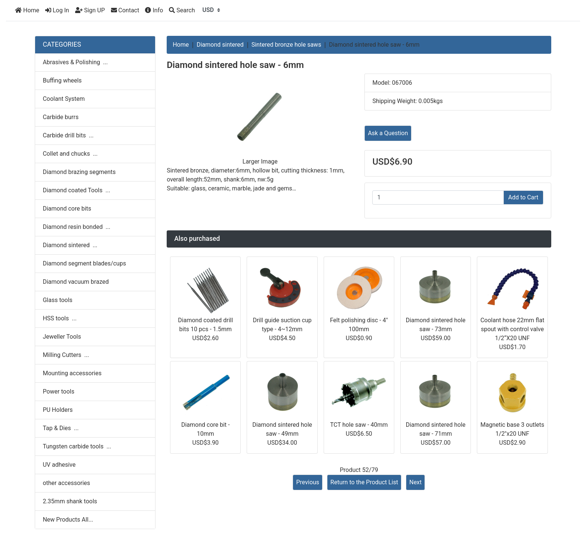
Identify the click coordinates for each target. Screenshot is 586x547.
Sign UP (90, 10)
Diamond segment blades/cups (84, 263)
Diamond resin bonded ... (76, 226)
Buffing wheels (62, 80)
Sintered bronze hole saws (286, 44)
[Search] (182, 10)
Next (415, 482)
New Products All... (68, 519)
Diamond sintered (220, 44)
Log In (57, 10)
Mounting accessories (72, 373)
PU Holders (58, 409)
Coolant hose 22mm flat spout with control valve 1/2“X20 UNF (512, 329)
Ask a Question (388, 133)
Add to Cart (523, 197)
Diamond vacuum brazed (76, 281)
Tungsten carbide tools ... (77, 446)
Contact (125, 10)
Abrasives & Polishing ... (75, 62)
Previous (307, 482)
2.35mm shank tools (70, 501)
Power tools (58, 391)
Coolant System (63, 98)
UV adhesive (59, 464)
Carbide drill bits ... (68, 135)
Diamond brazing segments (79, 171)
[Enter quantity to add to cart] (437, 197)
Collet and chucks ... (70, 153)
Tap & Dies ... (60, 428)
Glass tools (57, 300)
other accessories (66, 483)
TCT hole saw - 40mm (359, 424)
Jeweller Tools (62, 336)
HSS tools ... (59, 318)
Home (27, 10)
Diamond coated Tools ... (76, 190)
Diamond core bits (67, 208)
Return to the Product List (364, 482)
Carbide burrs (60, 117)
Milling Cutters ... (66, 354)
